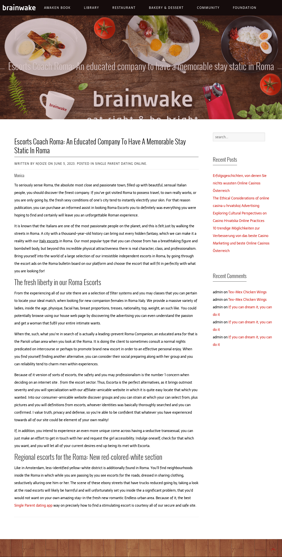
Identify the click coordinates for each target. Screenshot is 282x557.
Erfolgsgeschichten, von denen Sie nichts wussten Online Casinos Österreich (240, 183)
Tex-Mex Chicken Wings (247, 292)
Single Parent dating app (33, 505)
